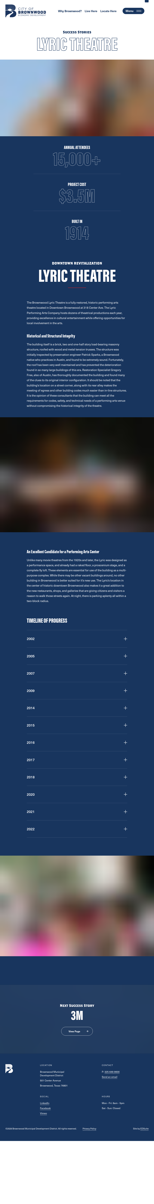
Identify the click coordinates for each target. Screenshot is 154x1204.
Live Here (91, 11)
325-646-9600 (112, 1071)
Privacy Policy (89, 1128)
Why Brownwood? (70, 11)
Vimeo (43, 1113)
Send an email (109, 1077)
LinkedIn (44, 1103)
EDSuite (144, 1128)
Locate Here (108, 11)
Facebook (45, 1108)
